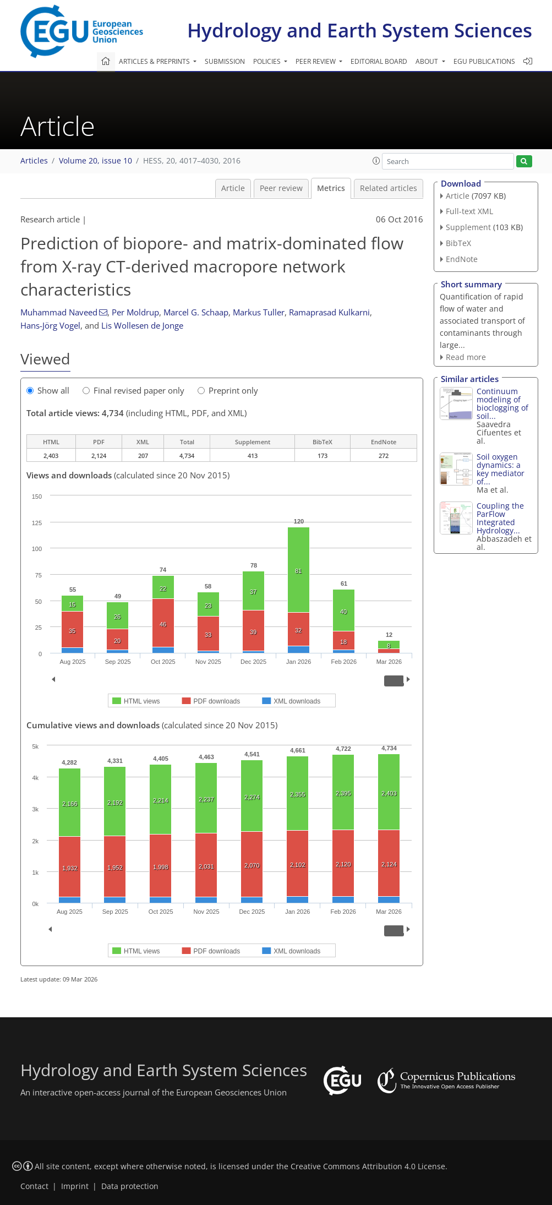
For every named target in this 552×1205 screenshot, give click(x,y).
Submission (225, 61)
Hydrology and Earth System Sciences (359, 30)
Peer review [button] (316, 61)
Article (233, 188)
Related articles (388, 188)
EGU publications (484, 61)
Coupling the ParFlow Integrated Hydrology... (500, 518)
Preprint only (228, 390)
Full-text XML (469, 211)
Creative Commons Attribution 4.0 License (368, 1166)
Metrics (331, 188)
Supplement (468, 227)
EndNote (462, 259)
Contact (34, 1186)
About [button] (428, 61)
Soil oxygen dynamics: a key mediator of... (500, 469)
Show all (47, 390)
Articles (34, 161)
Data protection (130, 1186)
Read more (466, 357)
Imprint (75, 1186)
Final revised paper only (133, 390)
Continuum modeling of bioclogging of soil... (502, 403)
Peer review (281, 188)
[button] (376, 161)
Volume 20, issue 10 (95, 161)
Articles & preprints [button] (155, 61)
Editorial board (379, 61)
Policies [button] (267, 61)
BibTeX (458, 243)
